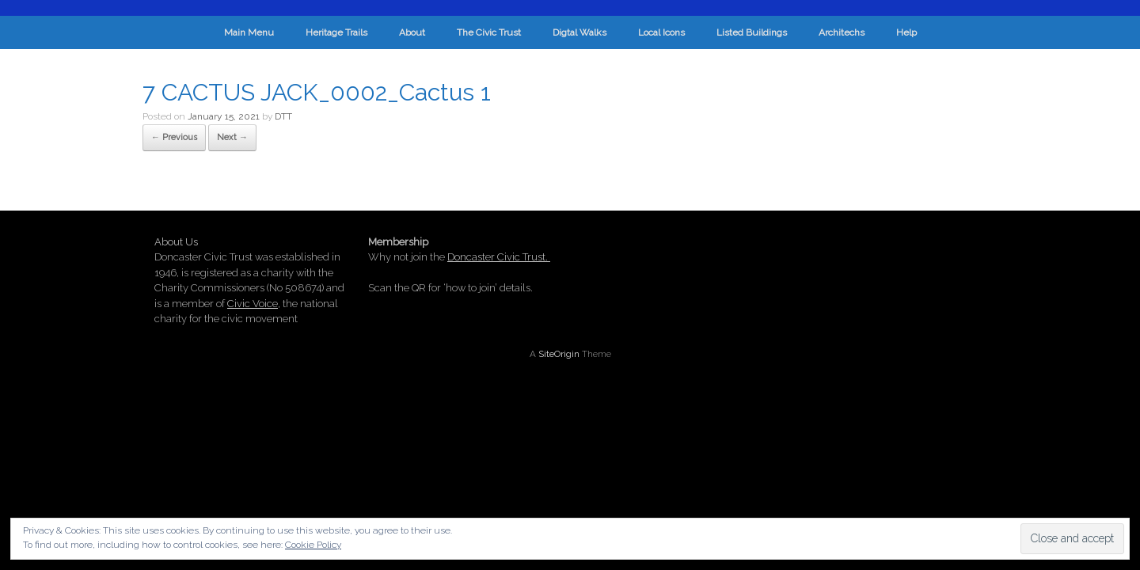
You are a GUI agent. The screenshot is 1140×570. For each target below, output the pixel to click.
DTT (283, 116)
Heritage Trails (336, 32)
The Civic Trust (489, 32)
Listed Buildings (751, 32)
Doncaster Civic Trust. (498, 257)
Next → (232, 137)
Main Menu (249, 32)
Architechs (841, 32)
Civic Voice (252, 304)
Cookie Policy (313, 544)
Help (906, 32)
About (412, 32)
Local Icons (661, 32)
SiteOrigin (559, 353)
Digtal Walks (579, 32)
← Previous (174, 137)
